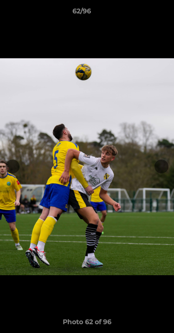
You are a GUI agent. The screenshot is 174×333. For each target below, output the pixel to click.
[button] (140, 13)
